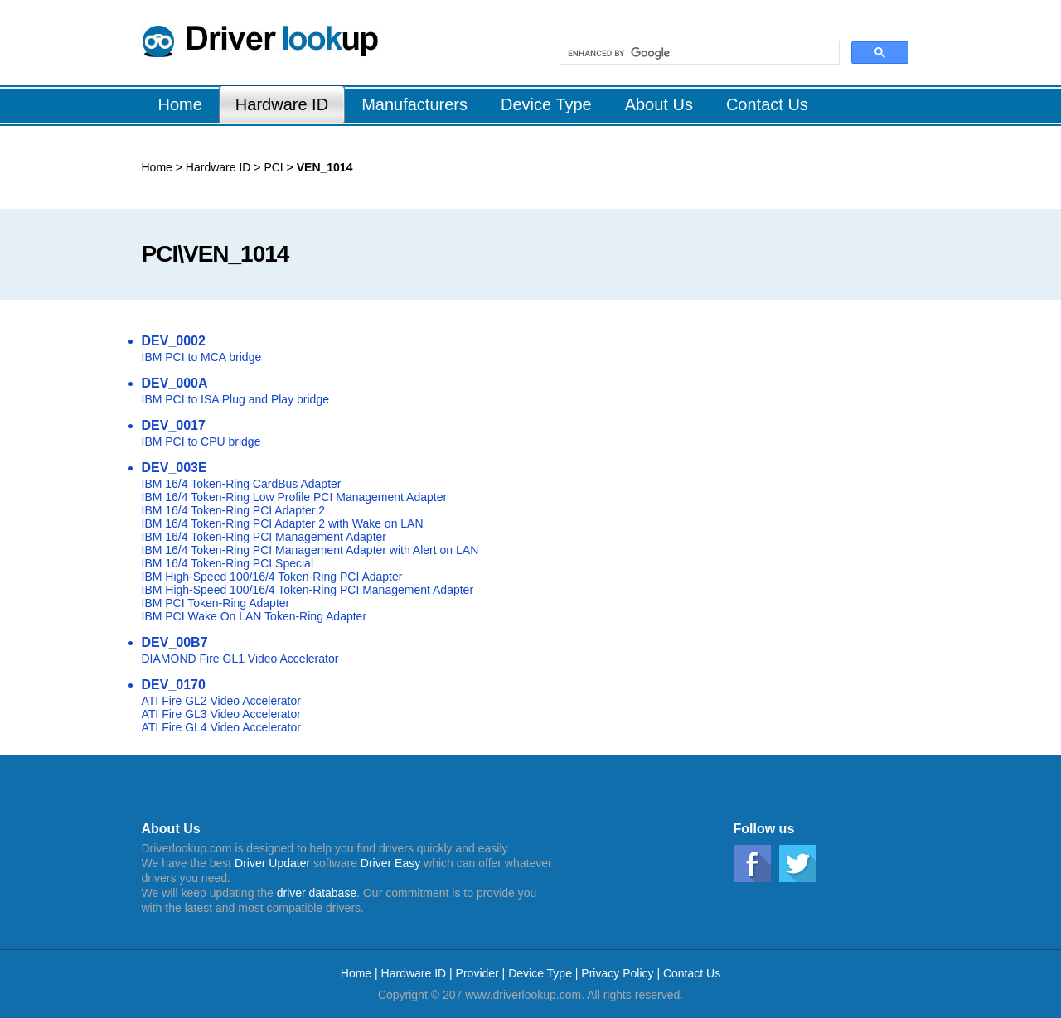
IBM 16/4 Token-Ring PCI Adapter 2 (234, 510)
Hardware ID (218, 167)
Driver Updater (272, 863)
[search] (698, 53)
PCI (272, 167)
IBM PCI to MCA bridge (202, 357)
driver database (317, 893)
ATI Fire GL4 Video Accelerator (221, 727)
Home (157, 167)
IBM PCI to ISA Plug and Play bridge (235, 399)
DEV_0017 (174, 425)
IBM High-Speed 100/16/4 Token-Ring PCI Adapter (272, 576)
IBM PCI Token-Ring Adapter (216, 603)
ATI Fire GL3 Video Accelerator (221, 714)
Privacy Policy (617, 973)
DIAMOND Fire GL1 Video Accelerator (240, 658)
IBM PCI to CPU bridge (201, 441)
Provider (477, 973)
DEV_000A (175, 383)
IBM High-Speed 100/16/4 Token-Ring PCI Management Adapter (308, 589)
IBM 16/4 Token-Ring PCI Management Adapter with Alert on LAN (310, 550)
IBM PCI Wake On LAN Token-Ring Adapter (254, 616)
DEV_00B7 (175, 642)
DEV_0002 (174, 341)
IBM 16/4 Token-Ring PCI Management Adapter (264, 536)
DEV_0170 (174, 685)
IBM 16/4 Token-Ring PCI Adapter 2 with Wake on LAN (283, 523)
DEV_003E (174, 468)
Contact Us (691, 973)
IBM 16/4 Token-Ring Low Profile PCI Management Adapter (295, 497)
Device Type (540, 973)
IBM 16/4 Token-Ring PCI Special (228, 563)
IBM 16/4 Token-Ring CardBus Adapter (242, 483)
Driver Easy (390, 863)
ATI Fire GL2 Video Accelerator (221, 700)
